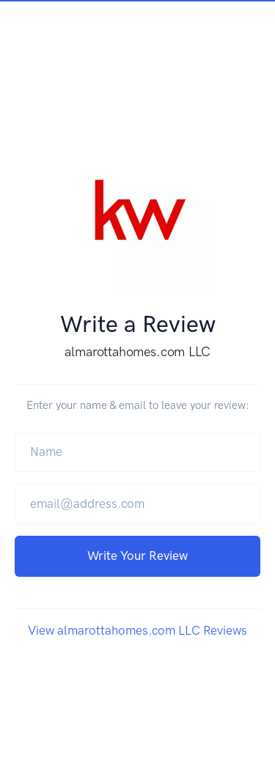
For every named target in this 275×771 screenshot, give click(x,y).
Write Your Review (137, 555)
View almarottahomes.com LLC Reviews (137, 630)
